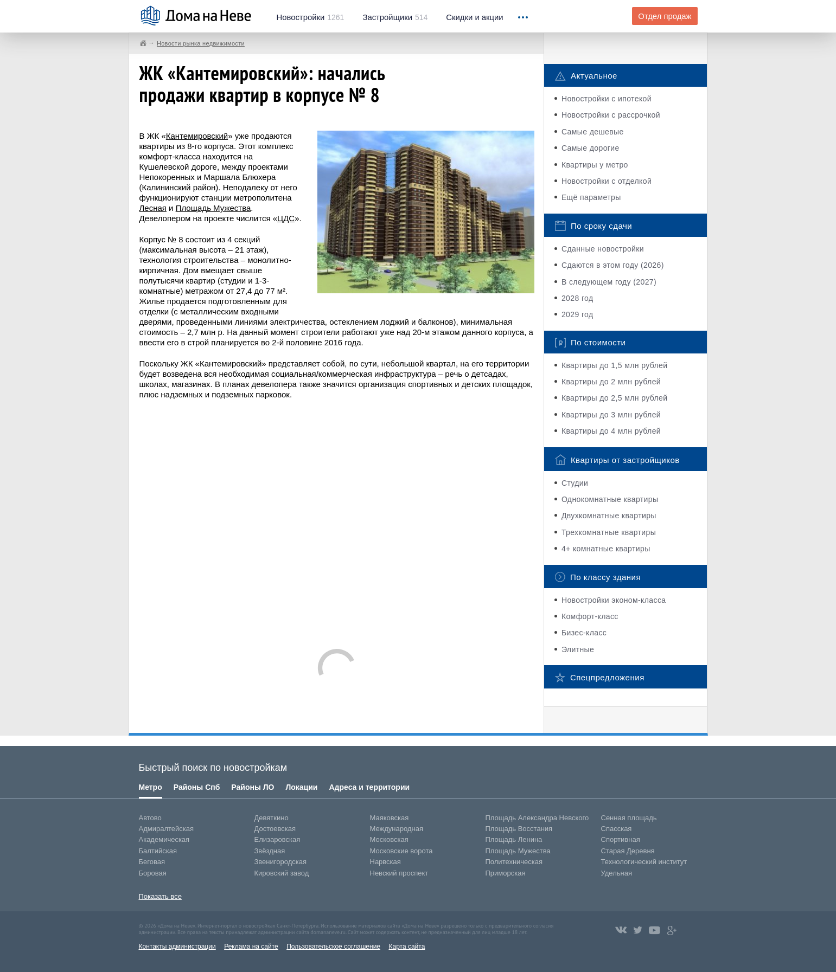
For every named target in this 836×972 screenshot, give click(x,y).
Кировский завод (281, 873)
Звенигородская (280, 862)
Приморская (506, 873)
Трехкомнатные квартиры (608, 532)
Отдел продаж (664, 16)
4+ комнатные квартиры (605, 548)
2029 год (577, 314)
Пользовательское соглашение (333, 946)
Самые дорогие (590, 148)
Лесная (153, 208)
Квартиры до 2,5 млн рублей (614, 398)
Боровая (153, 873)
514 (394, 17)
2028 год (577, 298)
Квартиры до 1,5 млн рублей (614, 365)
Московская (389, 839)
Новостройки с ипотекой (606, 98)
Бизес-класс (584, 632)
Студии (574, 483)
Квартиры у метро (594, 164)
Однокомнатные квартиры (610, 499)
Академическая (164, 839)
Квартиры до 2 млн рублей (611, 381)
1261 (310, 17)
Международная (396, 829)
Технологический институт (644, 862)
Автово (150, 818)
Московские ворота (401, 851)
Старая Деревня (628, 851)
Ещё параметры (591, 197)
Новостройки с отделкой (606, 181)
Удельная (616, 873)
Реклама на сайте (251, 946)
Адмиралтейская (166, 829)
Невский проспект (399, 873)
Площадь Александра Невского (537, 818)
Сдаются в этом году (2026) (612, 265)
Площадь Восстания (519, 829)
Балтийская (158, 851)
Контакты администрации (177, 946)
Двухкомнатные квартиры (608, 515)
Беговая (152, 862)
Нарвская (385, 862)
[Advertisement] (337, 518)
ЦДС (286, 218)
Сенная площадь (629, 818)
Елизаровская (277, 839)
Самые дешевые (592, 131)
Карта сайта (406, 946)
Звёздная (269, 851)
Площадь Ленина (514, 839)
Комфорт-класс (589, 616)
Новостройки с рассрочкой (610, 115)
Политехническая (514, 862)
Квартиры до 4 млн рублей (611, 431)
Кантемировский (197, 135)
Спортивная (620, 839)
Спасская (616, 829)
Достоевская (275, 829)
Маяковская (389, 818)
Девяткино (271, 818)
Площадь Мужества (213, 208)
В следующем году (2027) (608, 282)
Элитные (577, 649)
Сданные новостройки (602, 248)
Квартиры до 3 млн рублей (611, 414)
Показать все (160, 896)
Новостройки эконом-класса (613, 600)
